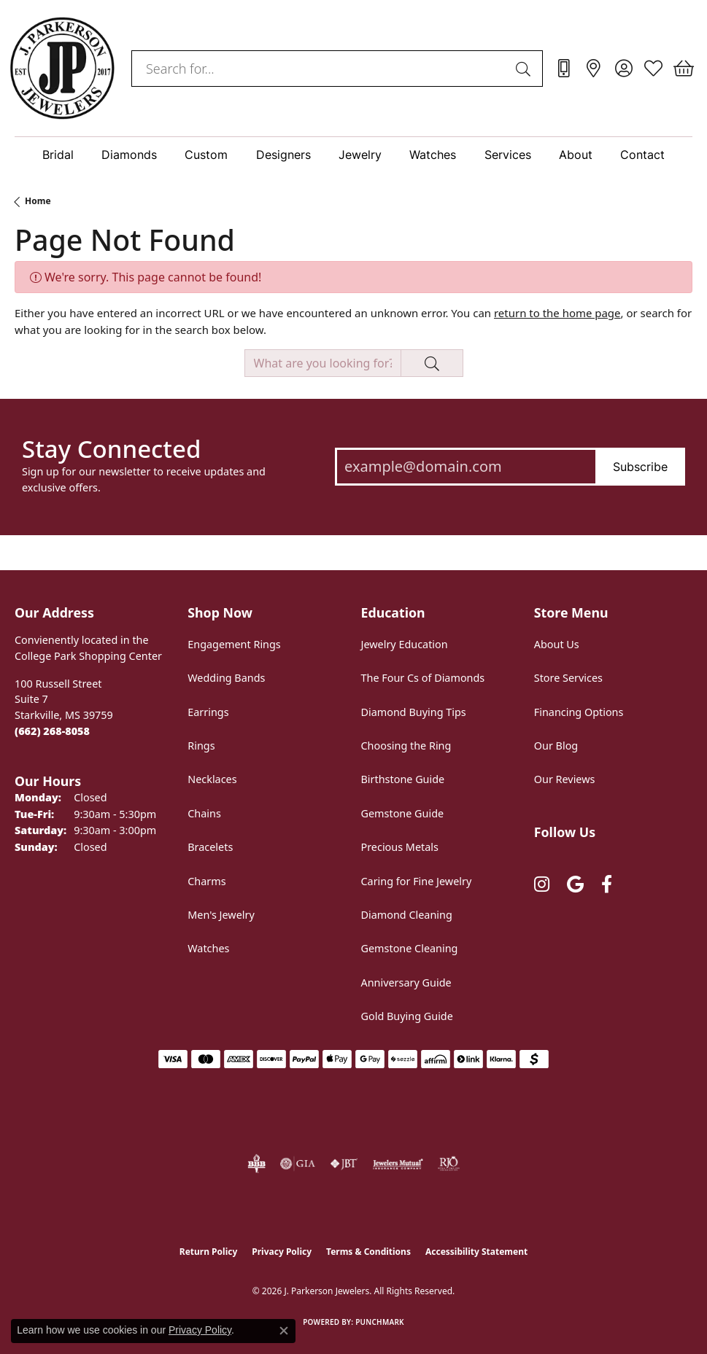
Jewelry (360, 155)
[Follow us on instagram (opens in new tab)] (541, 885)
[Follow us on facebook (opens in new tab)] (606, 885)
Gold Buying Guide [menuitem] (407, 1016)
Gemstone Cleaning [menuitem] (409, 948)
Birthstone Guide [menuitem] (403, 779)
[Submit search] (525, 68)
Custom (206, 155)
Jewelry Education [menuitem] (404, 644)
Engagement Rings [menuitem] (234, 644)
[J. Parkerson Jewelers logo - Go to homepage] (62, 68)
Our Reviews (564, 779)
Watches (432, 155)
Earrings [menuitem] (208, 712)
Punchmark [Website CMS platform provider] (379, 1322)
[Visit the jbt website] (344, 1164)
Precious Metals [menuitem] (400, 847)
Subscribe (640, 467)
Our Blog (556, 745)
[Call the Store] (52, 731)
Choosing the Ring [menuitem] (406, 745)
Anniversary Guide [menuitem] (406, 982)
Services (507, 155)
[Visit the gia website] (297, 1164)
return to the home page (557, 313)
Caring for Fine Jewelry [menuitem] (416, 881)
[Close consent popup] (283, 1330)
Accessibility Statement (476, 1251)
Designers (283, 155)
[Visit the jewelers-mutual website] (398, 1164)
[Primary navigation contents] (353, 154)
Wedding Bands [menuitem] (226, 678)
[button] (623, 68)
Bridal (58, 155)
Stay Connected (111, 449)
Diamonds (129, 155)
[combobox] (320, 68)
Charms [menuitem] (206, 881)
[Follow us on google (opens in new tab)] (575, 885)
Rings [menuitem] (201, 745)
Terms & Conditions (368, 1251)
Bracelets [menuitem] (210, 847)
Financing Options (579, 712)
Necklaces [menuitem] (212, 779)
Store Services (568, 678)
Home (38, 201)
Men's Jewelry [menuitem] (221, 915)
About (575, 155)
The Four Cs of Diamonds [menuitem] (423, 678)
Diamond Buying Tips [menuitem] (413, 712)
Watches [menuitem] (208, 948)
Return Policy (208, 1251)
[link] (564, 68)
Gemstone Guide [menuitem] (402, 813)
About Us (556, 644)
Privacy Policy (282, 1251)
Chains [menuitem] (204, 813)
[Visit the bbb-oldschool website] (256, 1164)
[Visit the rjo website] (449, 1164)
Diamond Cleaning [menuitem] (406, 915)
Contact (642, 155)
